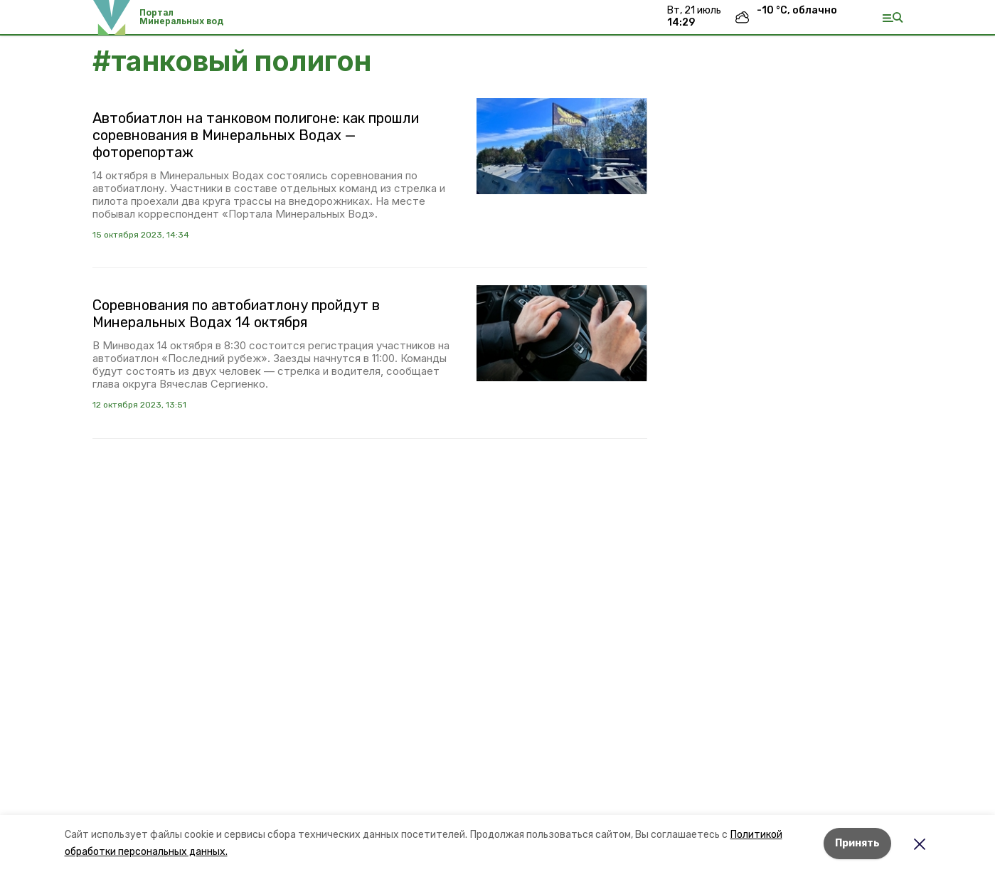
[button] (562, 146)
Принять (857, 843)
